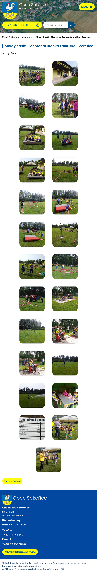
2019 (13, 53)
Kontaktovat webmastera (38, 563)
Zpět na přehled (12, 481)
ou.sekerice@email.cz (14, 543)
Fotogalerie (26, 37)
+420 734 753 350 (17, 25)
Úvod (5, 37)
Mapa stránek (36, 566)
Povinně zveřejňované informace (69, 563)
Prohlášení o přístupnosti (15, 566)
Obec (14, 37)
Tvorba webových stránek (28, 569)
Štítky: (6, 53)
